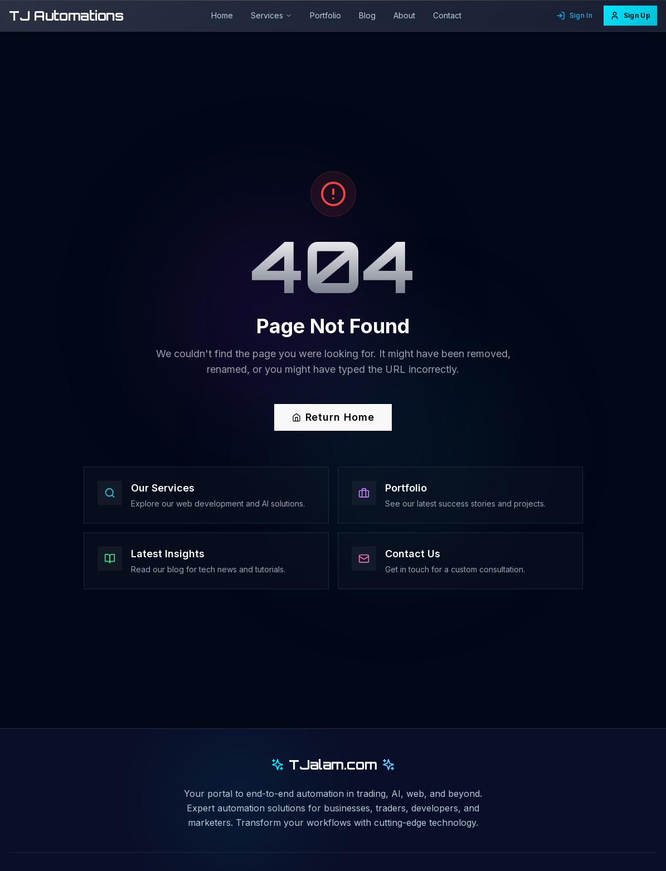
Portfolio (325, 15)
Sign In (574, 15)
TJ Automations (66, 15)
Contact (447, 15)
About (404, 15)
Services (271, 15)
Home (222, 15)
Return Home (333, 418)
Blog (367, 15)
